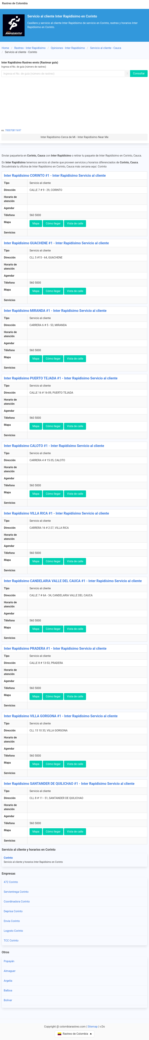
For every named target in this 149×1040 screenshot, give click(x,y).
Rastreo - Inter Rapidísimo (30, 48)
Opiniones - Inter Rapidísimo (68, 48)
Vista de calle (75, 223)
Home (5, 48)
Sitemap (93, 1026)
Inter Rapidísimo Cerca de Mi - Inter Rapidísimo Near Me (74, 137)
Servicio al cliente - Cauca (105, 48)
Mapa (35, 223)
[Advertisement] (74, 103)
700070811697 (13, 130)
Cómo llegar (53, 223)
